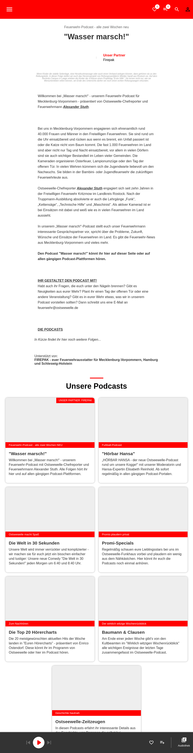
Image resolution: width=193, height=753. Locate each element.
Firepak (108, 60)
